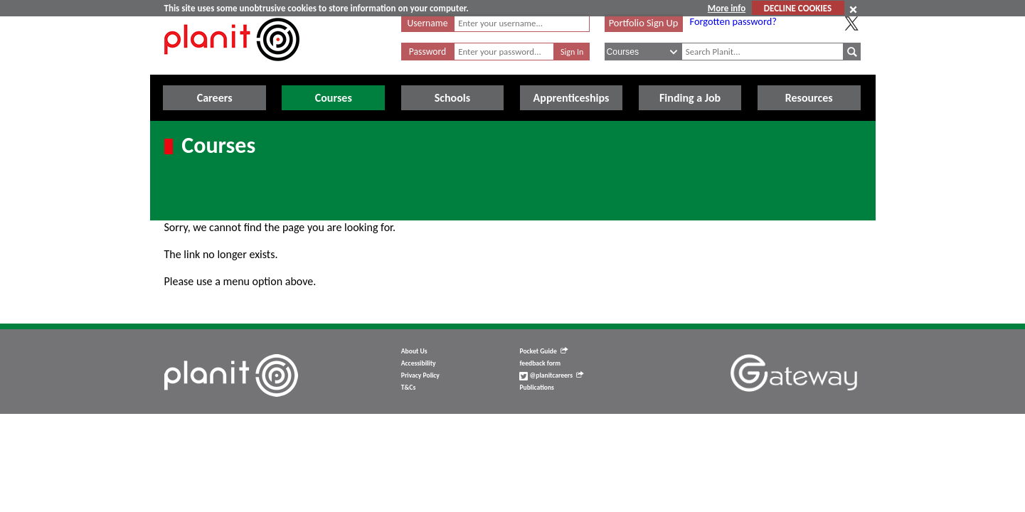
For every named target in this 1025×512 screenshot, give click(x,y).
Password (427, 52)
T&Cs (408, 387)
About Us (414, 351)
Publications (536, 387)
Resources (809, 98)
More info (726, 8)
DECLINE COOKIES (798, 8)
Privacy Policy (420, 375)
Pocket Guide (543, 351)
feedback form (540, 363)
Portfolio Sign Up (644, 22)
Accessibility (418, 363)
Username (428, 23)
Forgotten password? (733, 21)
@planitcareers (551, 375)
